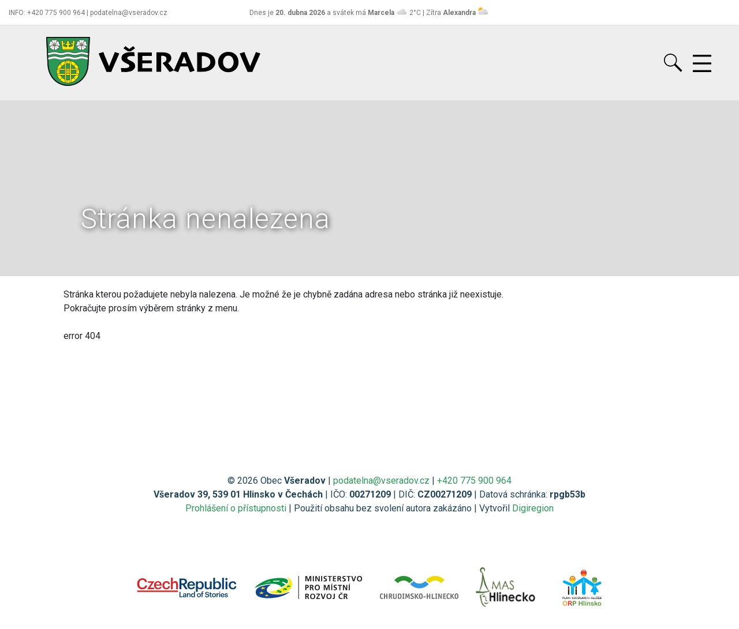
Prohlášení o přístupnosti (235, 508)
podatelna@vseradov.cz (381, 480)
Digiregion (533, 508)
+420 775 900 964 (474, 480)
